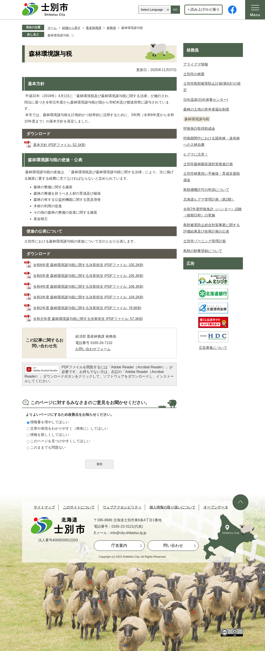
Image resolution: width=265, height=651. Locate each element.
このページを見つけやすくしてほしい (58, 441)
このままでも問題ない (46, 447)
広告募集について (213, 348)
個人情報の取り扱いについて (172, 507)
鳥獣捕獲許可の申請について (206, 190)
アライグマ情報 (195, 64)
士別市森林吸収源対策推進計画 (208, 164)
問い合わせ (173, 545)
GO (175, 9)
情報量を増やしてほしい (48, 422)
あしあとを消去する (72, 35)
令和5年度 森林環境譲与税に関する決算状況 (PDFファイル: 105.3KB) (88, 276)
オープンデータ (215, 507)
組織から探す (71, 28)
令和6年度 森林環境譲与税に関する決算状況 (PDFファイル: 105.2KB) (88, 265)
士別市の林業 (193, 74)
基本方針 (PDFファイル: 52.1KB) (59, 145)
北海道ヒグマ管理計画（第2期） (209, 199)
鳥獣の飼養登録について (202, 251)
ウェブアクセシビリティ (122, 507)
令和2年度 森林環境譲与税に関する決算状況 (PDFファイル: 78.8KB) (87, 308)
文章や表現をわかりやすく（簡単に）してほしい (67, 428)
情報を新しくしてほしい (48, 435)
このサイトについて (79, 507)
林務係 (111, 28)
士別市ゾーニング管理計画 (204, 241)
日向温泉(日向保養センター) (205, 100)
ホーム (52, 28)
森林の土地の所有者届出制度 (206, 109)
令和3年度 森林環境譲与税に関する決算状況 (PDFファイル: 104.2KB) (88, 297)
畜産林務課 (93, 28)
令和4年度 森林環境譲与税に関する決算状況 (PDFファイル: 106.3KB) (88, 286)
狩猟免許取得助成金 (199, 128)
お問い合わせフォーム (93, 349)
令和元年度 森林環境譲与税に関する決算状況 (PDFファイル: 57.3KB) (88, 319)
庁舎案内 (119, 545)
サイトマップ (44, 507)
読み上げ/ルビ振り (205, 9)
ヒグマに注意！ (195, 154)
